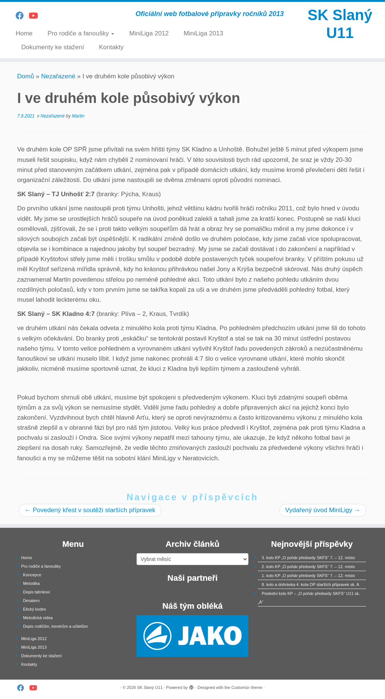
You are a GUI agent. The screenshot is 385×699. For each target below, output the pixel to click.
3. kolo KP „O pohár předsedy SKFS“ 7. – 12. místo (308, 557)
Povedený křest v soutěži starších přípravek (90, 510)
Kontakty (111, 47)
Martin (78, 116)
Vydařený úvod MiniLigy (322, 510)
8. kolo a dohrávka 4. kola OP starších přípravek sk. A (310, 584)
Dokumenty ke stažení (52, 47)
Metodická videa (38, 617)
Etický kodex (34, 609)
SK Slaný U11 (340, 24)
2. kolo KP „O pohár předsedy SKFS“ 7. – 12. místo (308, 566)
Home (24, 33)
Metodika (31, 583)
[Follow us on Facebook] (22, 16)
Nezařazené (58, 76)
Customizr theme (246, 687)
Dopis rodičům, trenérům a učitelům (55, 626)
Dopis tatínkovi (36, 592)
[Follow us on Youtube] (36, 16)
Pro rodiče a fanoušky (80, 33)
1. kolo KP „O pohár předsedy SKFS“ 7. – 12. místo (308, 575)
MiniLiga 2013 (203, 33)
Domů (25, 76)
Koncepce (32, 575)
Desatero (31, 600)
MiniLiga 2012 (149, 33)
